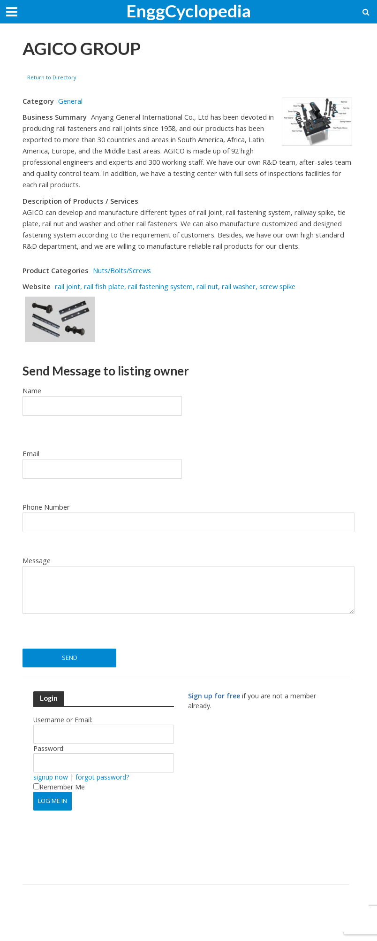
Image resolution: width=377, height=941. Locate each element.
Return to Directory (51, 77)
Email (31, 453)
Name (32, 390)
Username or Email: (62, 719)
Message (37, 560)
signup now (50, 777)
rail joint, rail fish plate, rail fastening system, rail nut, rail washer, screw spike (175, 286)
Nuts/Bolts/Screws (122, 270)
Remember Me (59, 786)
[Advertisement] (267, 801)
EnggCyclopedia (188, 10)
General (70, 101)
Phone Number (46, 507)
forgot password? (102, 777)
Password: (49, 748)
